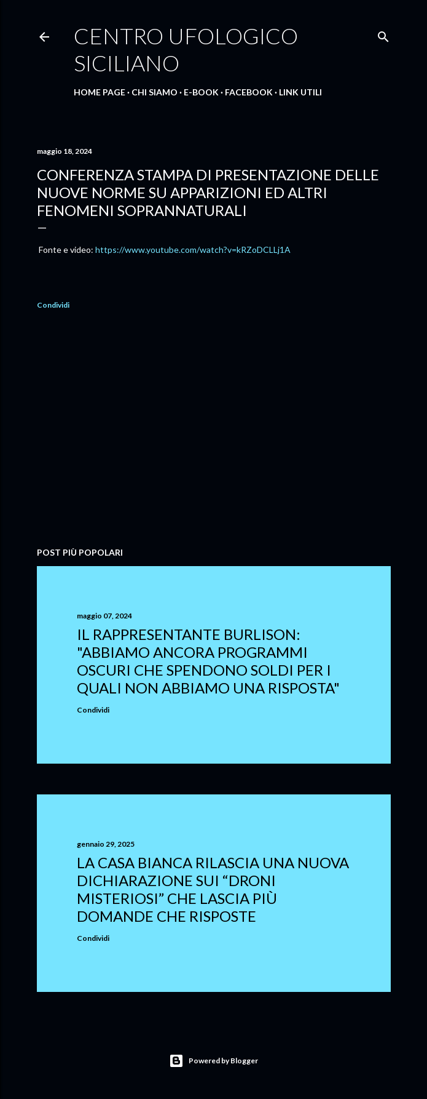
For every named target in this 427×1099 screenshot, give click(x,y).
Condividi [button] (53, 305)
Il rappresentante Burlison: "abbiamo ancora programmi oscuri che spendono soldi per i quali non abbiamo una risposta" (208, 661)
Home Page (99, 92)
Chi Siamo (154, 92)
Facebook (249, 92)
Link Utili (300, 92)
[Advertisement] (214, 430)
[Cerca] (383, 34)
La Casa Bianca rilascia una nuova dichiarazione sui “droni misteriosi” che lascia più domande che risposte (213, 889)
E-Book (201, 92)
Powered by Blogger (213, 1060)
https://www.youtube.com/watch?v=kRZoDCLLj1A (193, 249)
